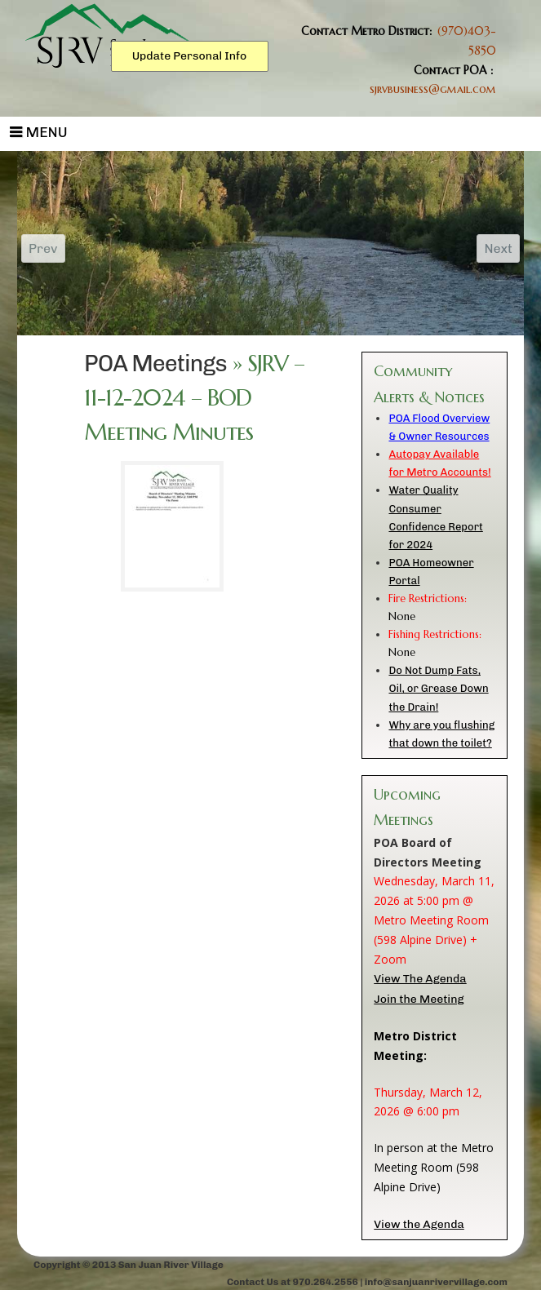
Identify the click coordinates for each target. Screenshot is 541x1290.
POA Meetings (155, 363)
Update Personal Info (189, 56)
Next (498, 248)
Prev (43, 248)
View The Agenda (420, 979)
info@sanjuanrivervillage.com (436, 1282)
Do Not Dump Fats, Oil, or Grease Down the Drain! (438, 688)
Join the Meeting (418, 999)
